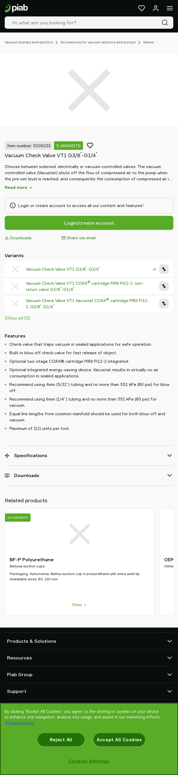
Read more (19, 187)
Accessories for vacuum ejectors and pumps (97, 42)
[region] (89, 739)
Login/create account (89, 223)
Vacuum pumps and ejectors (29, 42)
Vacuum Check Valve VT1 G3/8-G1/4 (63, 269)
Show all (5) (17, 318)
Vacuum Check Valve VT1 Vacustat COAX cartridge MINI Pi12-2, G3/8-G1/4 (87, 303)
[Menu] (170, 8)
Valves (148, 42)
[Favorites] (142, 8)
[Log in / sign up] (156, 8)
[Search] (166, 22)
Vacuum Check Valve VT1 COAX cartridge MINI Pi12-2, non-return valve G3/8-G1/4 (85, 286)
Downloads (18, 237)
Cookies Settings (89, 761)
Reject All (61, 739)
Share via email (79, 237)
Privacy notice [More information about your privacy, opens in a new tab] (20, 722)
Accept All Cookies (119, 739)
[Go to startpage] (16, 8)
